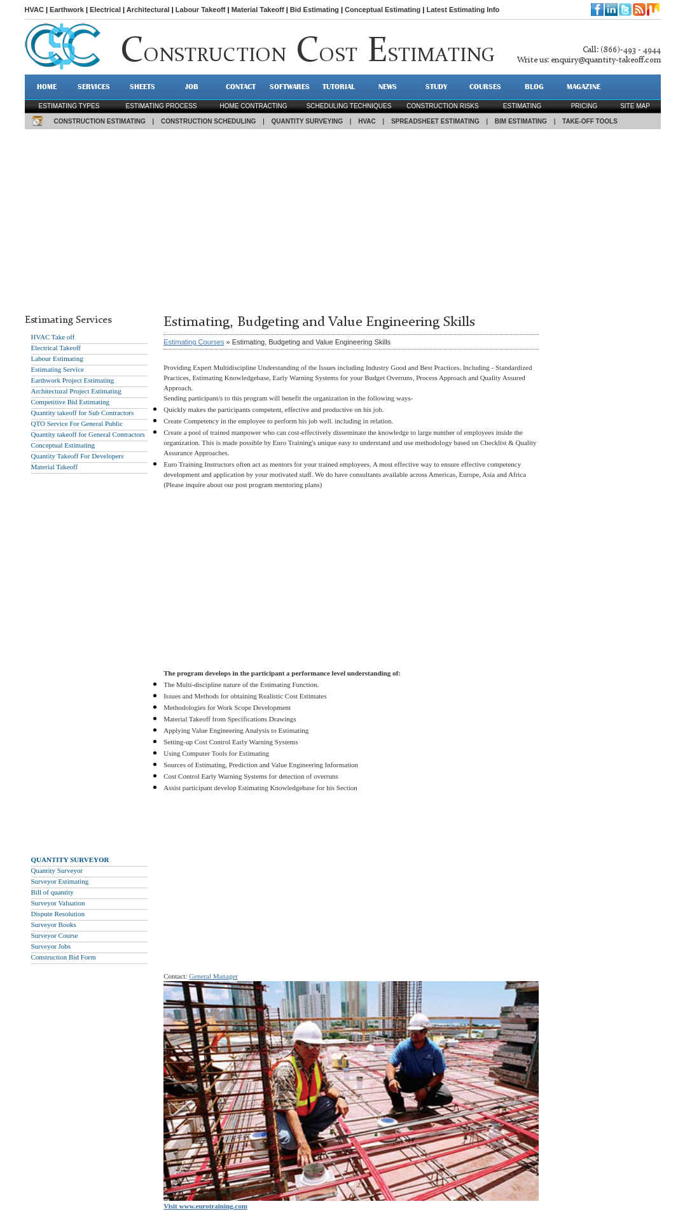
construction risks (442, 106)
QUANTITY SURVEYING (307, 121)
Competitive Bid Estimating (70, 402)
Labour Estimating (57, 358)
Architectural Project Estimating (76, 391)
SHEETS (142, 86)
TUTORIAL (338, 86)
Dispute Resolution (58, 913)
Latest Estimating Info (462, 9)
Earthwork (67, 9)
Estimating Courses (193, 342)
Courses (485, 86)
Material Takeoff (258, 9)
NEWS (387, 86)
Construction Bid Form (63, 957)
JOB (191, 86)
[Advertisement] (343, 218)
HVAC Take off (53, 337)
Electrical (105, 9)
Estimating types (69, 106)
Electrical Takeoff (56, 347)
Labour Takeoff (201, 9)
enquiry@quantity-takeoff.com (606, 60)
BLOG (534, 86)
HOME (47, 86)
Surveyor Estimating (60, 881)
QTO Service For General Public (77, 423)
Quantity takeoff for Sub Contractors (82, 412)
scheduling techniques (349, 106)
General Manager (213, 976)
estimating (522, 106)
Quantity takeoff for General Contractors (88, 434)
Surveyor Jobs (51, 946)
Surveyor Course (54, 935)
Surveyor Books (53, 924)
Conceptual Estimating (382, 9)
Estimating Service (57, 369)
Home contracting (253, 106)
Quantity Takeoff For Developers (77, 456)
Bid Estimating (314, 9)
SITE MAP (635, 106)
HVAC (34, 9)
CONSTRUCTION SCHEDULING (208, 121)
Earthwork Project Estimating (72, 380)
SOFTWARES (290, 86)
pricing (584, 106)
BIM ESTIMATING (521, 121)
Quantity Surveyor (57, 870)
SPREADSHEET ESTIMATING (435, 121)
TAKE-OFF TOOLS (590, 121)
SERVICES (94, 86)
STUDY (436, 86)
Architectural (148, 9)
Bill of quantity (52, 892)
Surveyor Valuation (58, 903)
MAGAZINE (583, 86)
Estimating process (161, 106)
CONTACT (241, 86)
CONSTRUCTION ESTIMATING (100, 121)
